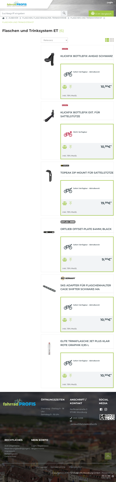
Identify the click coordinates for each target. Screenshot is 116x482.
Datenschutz (10, 456)
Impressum (10, 451)
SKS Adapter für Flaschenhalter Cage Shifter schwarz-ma (85, 287)
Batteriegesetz (11, 454)
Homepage (41, 467)
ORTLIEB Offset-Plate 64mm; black (85, 229)
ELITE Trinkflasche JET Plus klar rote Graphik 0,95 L (85, 343)
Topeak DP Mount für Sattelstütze (86, 172)
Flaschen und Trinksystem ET (86, 18)
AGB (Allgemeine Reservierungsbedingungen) (17, 447)
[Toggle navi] (3, 3)
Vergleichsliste (37, 448)
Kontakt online (58, 467)
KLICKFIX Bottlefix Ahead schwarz (86, 56)
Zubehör (13, 18)
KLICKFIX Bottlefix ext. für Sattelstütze (80, 114)
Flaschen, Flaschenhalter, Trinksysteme (44, 18)
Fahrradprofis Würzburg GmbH (85, 473)
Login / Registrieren (40, 446)
